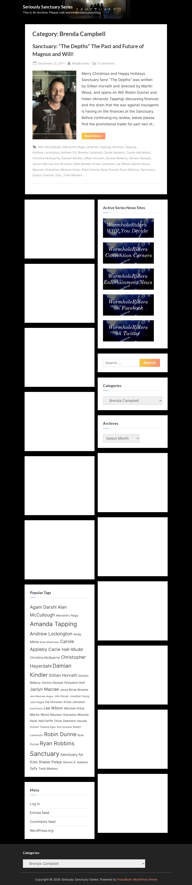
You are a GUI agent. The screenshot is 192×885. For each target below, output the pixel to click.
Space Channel (42, 175)
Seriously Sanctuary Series (48, 6)
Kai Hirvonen (63, 164)
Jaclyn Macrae (42, 164)
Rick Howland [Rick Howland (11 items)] (64, 727)
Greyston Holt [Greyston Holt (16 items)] (74, 683)
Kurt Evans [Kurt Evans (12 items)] (36, 708)
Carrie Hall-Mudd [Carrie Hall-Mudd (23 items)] (65, 649)
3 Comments (105, 63)
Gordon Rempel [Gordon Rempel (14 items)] (52, 682)
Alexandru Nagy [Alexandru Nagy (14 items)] (67, 615)
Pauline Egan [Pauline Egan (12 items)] (48, 727)
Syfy (58, 175)
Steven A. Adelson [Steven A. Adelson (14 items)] (75, 762)
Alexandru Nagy (74, 147)
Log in (35, 804)
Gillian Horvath (94, 158)
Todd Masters (72, 175)
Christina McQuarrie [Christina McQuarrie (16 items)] (45, 658)
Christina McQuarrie (46, 158)
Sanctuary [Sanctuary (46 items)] (44, 753)
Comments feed (43, 821)
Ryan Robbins (129, 169)
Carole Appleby (114, 152)
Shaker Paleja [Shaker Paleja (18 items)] (50, 762)
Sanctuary (148, 169)
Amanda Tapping (99, 147)
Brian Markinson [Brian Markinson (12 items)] (49, 642)
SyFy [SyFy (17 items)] (34, 768)
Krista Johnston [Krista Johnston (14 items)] (74, 702)
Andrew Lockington (45, 152)
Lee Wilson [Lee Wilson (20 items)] (53, 708)
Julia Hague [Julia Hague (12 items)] (37, 702)
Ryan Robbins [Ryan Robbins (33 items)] (57, 743)
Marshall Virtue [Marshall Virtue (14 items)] (74, 708)
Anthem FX (68, 152)
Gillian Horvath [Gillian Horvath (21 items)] (63, 675)
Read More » (95, 136)
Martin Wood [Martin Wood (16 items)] (39, 715)
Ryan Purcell (109, 169)
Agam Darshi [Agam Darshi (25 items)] (43, 607)
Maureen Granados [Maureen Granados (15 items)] (63, 714)
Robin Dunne (90, 169)
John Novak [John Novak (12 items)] (61, 696)
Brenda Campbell (90, 152)
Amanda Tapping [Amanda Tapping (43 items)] (53, 624)
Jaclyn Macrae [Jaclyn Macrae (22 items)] (44, 689)
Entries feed (39, 813)
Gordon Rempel (139, 158)
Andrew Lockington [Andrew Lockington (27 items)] (51, 633)
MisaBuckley (80, 63)
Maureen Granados (45, 169)
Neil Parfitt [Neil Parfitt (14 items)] (45, 721)
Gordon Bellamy (116, 158)
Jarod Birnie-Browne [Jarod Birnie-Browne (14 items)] (74, 689)
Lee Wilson (122, 164)
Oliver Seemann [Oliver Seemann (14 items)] (65, 721)
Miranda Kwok (70, 169)
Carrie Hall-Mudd (138, 152)
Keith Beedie (82, 164)
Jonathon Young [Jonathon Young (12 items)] (79, 696)
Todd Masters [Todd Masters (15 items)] (48, 768)
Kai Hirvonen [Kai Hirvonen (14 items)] (54, 702)
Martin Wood (140, 164)
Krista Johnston (103, 164)
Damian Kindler (71, 158)
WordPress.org (41, 830)
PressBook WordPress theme (137, 879)
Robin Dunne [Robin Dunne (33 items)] (60, 734)
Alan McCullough (49, 147)
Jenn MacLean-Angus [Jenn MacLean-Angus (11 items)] (41, 696)
